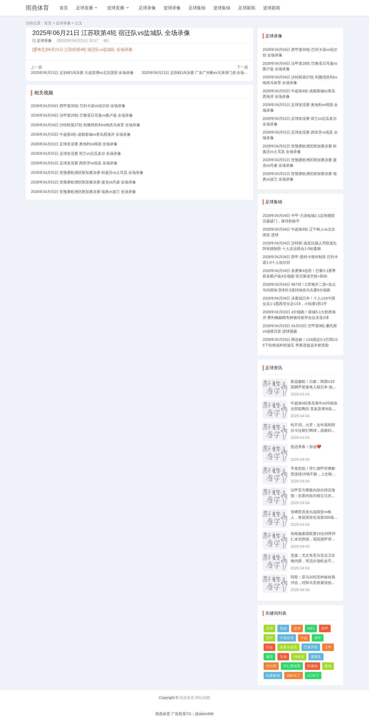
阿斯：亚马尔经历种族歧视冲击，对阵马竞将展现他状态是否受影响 (313, 582)
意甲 (269, 638)
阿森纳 (312, 666)
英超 (283, 628)
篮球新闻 (271, 8)
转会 (269, 647)
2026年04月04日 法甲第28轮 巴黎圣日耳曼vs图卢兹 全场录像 (82, 115)
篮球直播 (115, 8)
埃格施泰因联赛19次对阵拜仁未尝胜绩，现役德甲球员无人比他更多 (313, 539)
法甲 (328, 647)
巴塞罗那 (311, 647)
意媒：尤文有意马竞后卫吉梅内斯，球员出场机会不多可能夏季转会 (313, 561)
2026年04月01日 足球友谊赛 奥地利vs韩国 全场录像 (74, 144)
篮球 (297, 628)
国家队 (316, 657)
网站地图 (202, 697)
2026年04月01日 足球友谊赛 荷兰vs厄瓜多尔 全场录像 (76, 153)
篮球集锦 (221, 8)
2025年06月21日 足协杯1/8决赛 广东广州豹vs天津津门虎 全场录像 (196, 73)
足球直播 (84, 8)
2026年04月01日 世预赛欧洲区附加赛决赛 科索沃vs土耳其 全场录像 (87, 172)
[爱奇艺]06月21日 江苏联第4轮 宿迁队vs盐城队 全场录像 (82, 49)
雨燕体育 (37, 8)
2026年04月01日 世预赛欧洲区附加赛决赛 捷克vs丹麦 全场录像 (83, 182)
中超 (303, 638)
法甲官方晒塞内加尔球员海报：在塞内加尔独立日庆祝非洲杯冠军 (313, 495)
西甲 (324, 628)
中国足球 (287, 638)
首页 (64, 8)
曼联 (269, 657)
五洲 (283, 657)
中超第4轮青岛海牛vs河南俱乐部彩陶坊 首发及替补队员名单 (314, 408)
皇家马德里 (288, 647)
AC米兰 (313, 675)
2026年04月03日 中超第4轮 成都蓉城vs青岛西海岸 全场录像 (80, 134)
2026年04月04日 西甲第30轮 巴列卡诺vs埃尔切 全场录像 (78, 106)
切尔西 (271, 666)
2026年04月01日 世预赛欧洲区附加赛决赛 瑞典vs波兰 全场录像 (83, 192)
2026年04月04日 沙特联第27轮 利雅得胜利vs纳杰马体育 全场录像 (85, 125)
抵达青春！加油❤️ (306, 446)
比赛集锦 (273, 675)
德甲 (317, 638)
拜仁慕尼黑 (291, 666)
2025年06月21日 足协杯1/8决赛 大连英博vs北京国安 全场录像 (82, 73)
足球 (269, 628)
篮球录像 (172, 8)
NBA (310, 628)
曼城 (328, 666)
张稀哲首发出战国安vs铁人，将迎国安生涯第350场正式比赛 (314, 517)
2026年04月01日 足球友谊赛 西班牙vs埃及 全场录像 (74, 163)
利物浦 (299, 657)
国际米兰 (293, 675)
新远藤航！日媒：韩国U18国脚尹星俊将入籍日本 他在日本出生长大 (313, 387)
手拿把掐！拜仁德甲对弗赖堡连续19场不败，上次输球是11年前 (313, 474)
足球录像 (147, 8)
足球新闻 (246, 8)
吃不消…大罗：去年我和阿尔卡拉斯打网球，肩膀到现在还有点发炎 (313, 430)
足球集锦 (196, 8)
